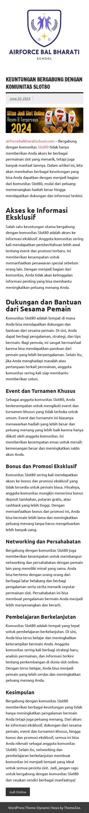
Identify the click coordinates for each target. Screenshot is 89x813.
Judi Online (17, 792)
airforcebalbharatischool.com (30, 140)
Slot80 (43, 146)
